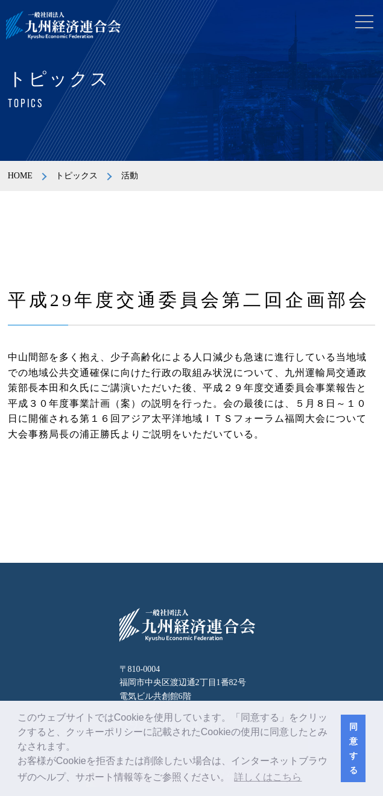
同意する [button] (353, 748)
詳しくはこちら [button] (268, 777)
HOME (20, 175)
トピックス (76, 175)
